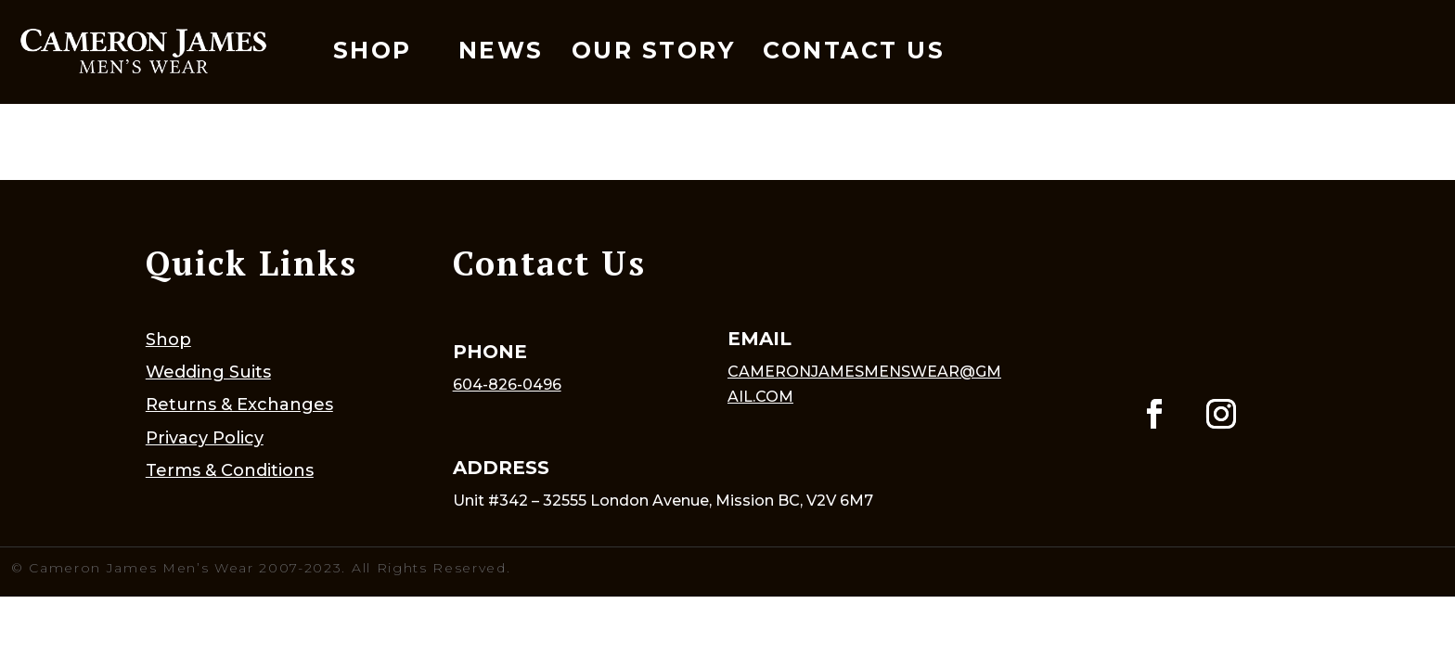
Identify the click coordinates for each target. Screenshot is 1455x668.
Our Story (654, 50)
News (501, 50)
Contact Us (854, 50)
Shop (372, 50)
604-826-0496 (507, 384)
